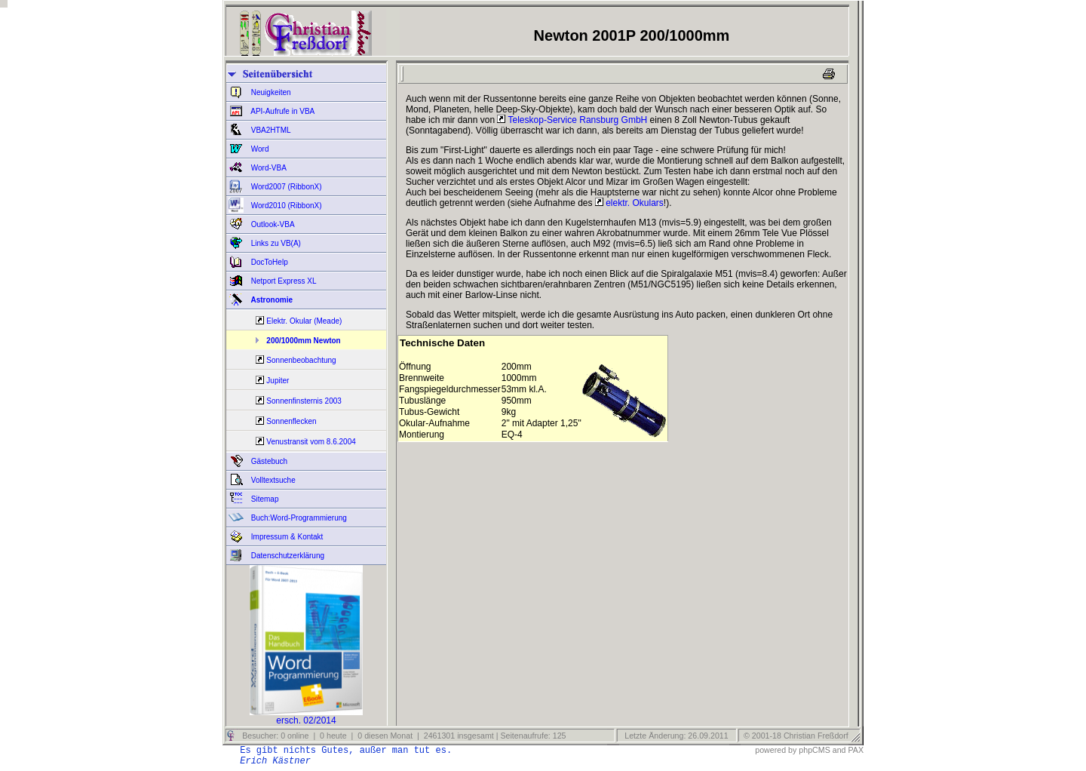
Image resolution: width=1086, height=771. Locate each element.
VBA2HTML (270, 130)
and (839, 749)
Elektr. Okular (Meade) (304, 321)
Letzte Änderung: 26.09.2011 (675, 735)
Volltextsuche (272, 480)
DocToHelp (268, 262)
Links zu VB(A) (275, 243)
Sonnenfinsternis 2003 (304, 401)
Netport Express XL (282, 281)
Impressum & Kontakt (286, 537)
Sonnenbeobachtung (301, 360)
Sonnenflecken (291, 421)
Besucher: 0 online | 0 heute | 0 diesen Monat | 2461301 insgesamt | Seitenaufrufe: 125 (403, 735)
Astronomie (271, 300)
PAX (856, 749)
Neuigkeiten (270, 92)
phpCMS (814, 749)
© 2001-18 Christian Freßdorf (796, 735)
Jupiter (277, 380)
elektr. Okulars (629, 203)
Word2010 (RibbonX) (285, 205)
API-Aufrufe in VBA (281, 111)
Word (259, 149)
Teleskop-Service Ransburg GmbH (572, 120)
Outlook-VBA (272, 224)
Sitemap (263, 499)
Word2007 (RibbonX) (285, 187)
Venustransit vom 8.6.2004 (310, 442)
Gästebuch (268, 461)
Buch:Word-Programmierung (298, 518)
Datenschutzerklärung (286, 555)
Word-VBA (268, 168)
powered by (776, 749)
